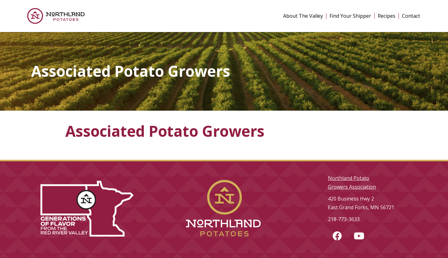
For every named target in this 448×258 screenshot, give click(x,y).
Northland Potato (348, 178)
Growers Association (352, 186)
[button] (337, 236)
